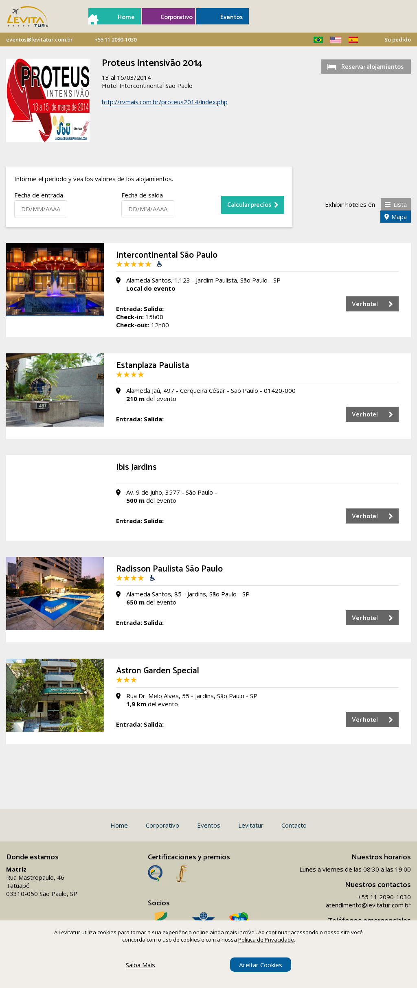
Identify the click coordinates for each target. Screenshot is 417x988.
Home (126, 17)
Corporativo (174, 17)
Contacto (294, 825)
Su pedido (397, 39)
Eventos (231, 17)
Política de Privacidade (266, 939)
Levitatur (250, 825)
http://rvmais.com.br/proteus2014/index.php (165, 102)
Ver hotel (365, 304)
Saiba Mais (140, 965)
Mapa (399, 216)
